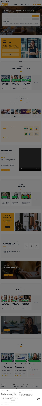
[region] (21, 397)
